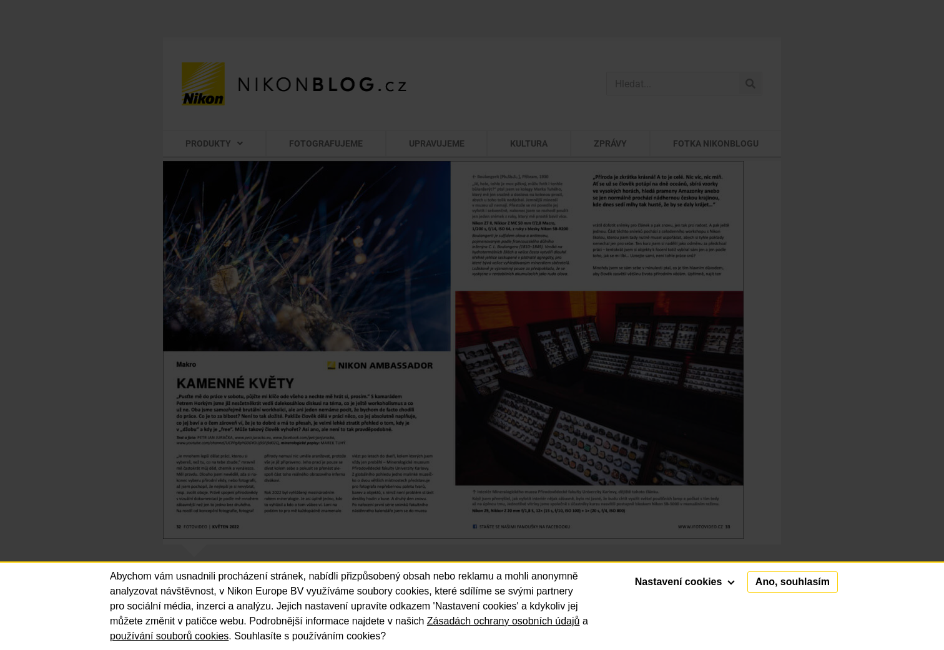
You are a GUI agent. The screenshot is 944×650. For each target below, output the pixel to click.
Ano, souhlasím (792, 581)
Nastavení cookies (685, 581)
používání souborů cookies (169, 636)
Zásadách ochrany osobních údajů (503, 621)
